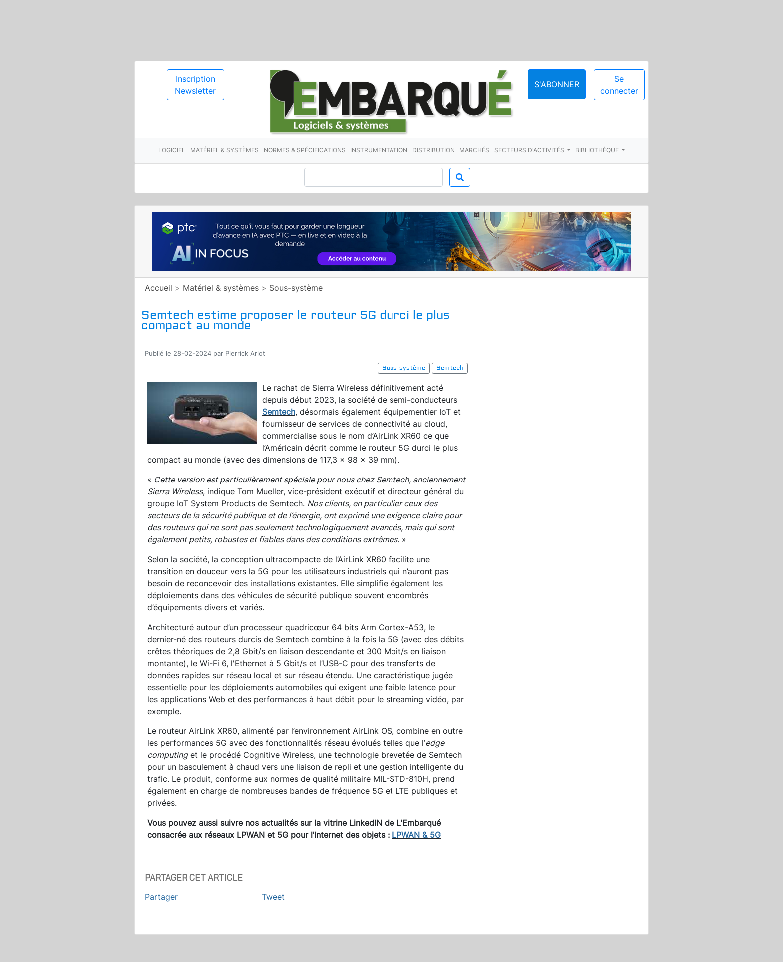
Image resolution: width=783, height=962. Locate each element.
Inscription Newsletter (195, 85)
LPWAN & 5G (416, 835)
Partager (161, 897)
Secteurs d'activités (530, 150)
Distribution (433, 150)
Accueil (158, 288)
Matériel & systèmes (224, 150)
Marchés (474, 150)
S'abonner (556, 84)
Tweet (273, 897)
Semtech (278, 412)
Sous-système (296, 288)
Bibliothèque (597, 150)
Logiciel (171, 150)
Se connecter (619, 85)
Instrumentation (378, 150)
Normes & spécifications (305, 150)
